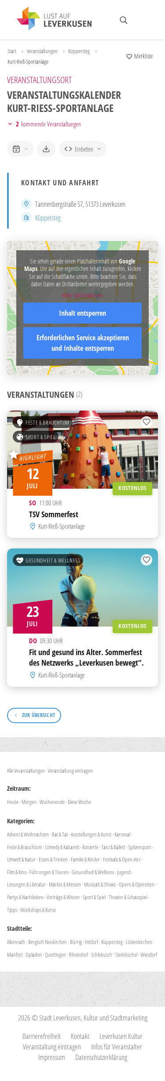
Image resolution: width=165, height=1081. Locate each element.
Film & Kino (16, 872)
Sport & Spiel (35, 437)
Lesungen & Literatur (26, 884)
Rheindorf (78, 954)
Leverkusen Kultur (121, 1036)
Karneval (122, 834)
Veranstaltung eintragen (70, 771)
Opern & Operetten (136, 884)
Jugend (124, 872)
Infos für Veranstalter (116, 1046)
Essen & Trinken (53, 859)
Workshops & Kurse (38, 910)
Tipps (12, 910)
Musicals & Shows (100, 884)
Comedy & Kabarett (62, 847)
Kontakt (80, 1036)
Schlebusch (101, 954)
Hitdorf (91, 942)
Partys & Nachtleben (25, 897)
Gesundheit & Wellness (48, 560)
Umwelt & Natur (21, 859)
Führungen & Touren (49, 872)
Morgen (29, 802)
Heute (12, 802)
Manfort (14, 954)
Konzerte (90, 847)
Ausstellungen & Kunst (91, 834)
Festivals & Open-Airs (121, 859)
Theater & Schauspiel (128, 897)
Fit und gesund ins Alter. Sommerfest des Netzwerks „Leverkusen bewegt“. (86, 657)
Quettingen (55, 954)
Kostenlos (132, 488)
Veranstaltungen (42, 51)
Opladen (34, 954)
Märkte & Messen (65, 884)
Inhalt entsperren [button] (82, 313)
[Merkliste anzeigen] (139, 56)
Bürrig (76, 942)
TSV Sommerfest (53, 514)
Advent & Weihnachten (28, 834)
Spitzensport (139, 847)
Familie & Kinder (85, 859)
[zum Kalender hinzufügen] (20, 149)
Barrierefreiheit (41, 1036)
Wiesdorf (148, 954)
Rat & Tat (60, 834)
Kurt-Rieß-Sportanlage (61, 526)
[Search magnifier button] (124, 20)
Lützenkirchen (139, 942)
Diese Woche (79, 802)
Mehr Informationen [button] (82, 295)
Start (11, 51)
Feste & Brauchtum (43, 422)
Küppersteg (79, 51)
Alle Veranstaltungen (26, 771)
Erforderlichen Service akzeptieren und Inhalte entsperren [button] (83, 343)
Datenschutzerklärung (101, 1057)
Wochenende (52, 802)
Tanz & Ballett (113, 847)
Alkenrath (16, 942)
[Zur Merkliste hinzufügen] (146, 422)
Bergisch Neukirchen (47, 942)
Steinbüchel (126, 954)
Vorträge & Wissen (63, 897)
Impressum (51, 1057)
